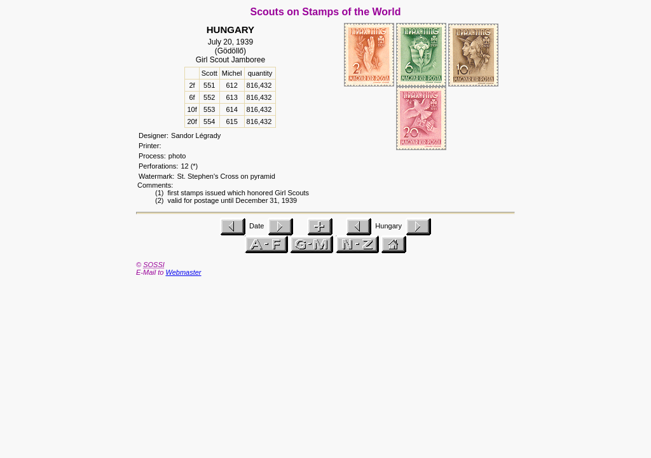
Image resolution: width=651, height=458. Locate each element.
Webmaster (183, 272)
